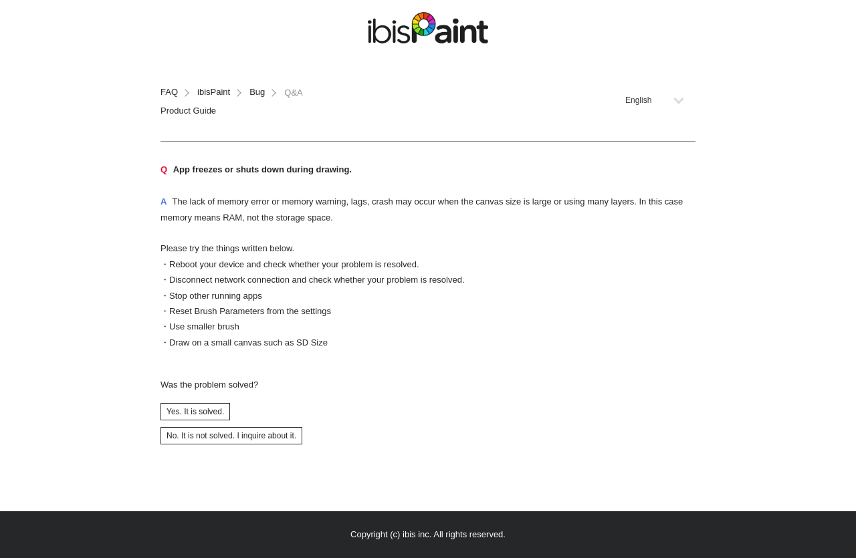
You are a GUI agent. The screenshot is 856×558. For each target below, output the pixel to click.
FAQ (169, 92)
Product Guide (188, 111)
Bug (257, 92)
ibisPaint (213, 92)
